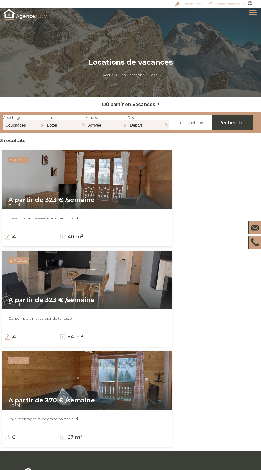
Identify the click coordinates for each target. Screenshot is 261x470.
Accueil (108, 75)
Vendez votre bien (207, 430)
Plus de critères (190, 122)
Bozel (153, 75)
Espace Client (192, 4)
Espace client (202, 418)
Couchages (23, 121)
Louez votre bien (206, 435)
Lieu (65, 121)
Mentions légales (206, 441)
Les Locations (131, 75)
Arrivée (106, 121)
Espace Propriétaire (230, 4)
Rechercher (232, 123)
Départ (148, 121)
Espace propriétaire (208, 424)
